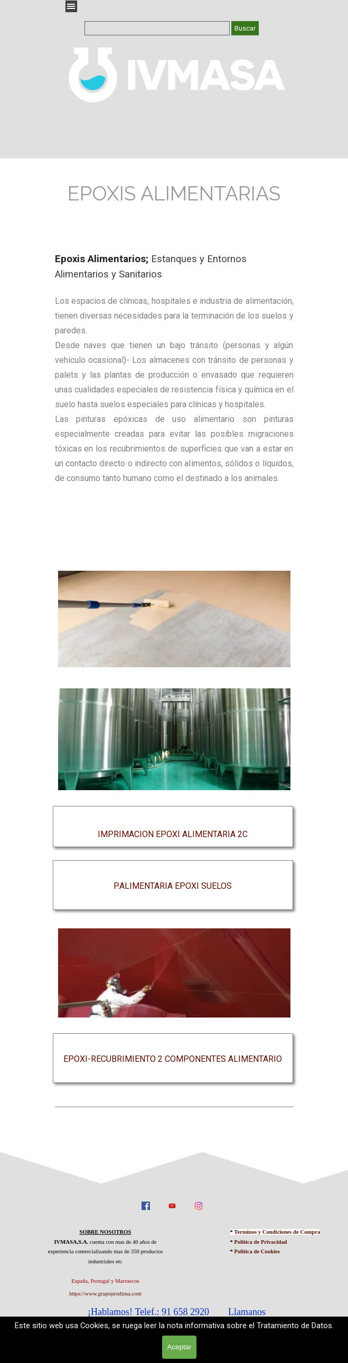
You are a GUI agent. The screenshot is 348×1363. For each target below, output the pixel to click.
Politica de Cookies (257, 1251)
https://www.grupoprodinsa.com (105, 1294)
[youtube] (172, 1205)
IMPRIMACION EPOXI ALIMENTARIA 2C (173, 834)
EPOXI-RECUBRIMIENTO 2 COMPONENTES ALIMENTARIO (172, 1059)
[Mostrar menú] (71, 6)
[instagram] (198, 1205)
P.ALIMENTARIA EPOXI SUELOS (173, 886)
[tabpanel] (174, 193)
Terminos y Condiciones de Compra (277, 1232)
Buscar (245, 28)
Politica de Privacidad (260, 1242)
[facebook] (145, 1205)
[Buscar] (157, 28)
